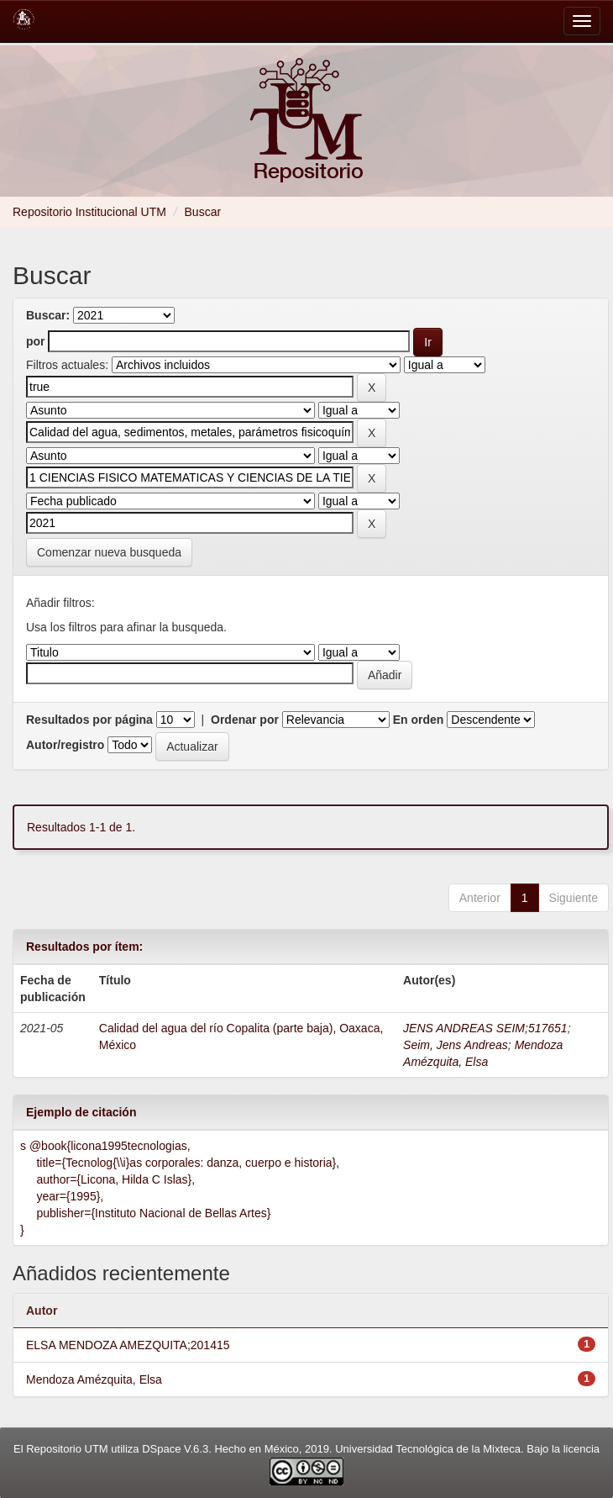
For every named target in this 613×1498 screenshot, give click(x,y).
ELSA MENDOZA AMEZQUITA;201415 (128, 1345)
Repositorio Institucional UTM (89, 212)
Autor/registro (65, 745)
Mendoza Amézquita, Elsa (94, 1379)
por (35, 341)
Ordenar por (245, 719)
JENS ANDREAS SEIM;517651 (485, 1028)
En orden (418, 719)
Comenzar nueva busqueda (109, 552)
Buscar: (48, 315)
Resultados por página (89, 719)
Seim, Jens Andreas (455, 1045)
